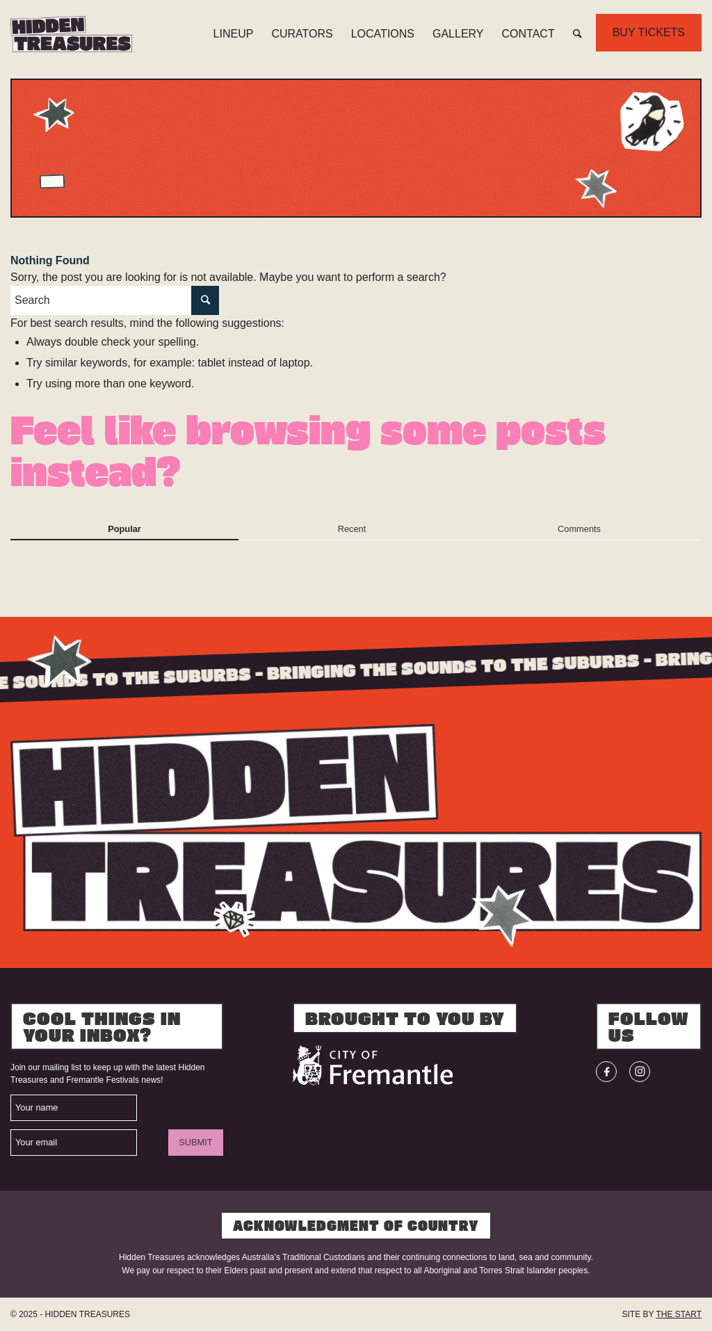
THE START (679, 1314)
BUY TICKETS (649, 32)
